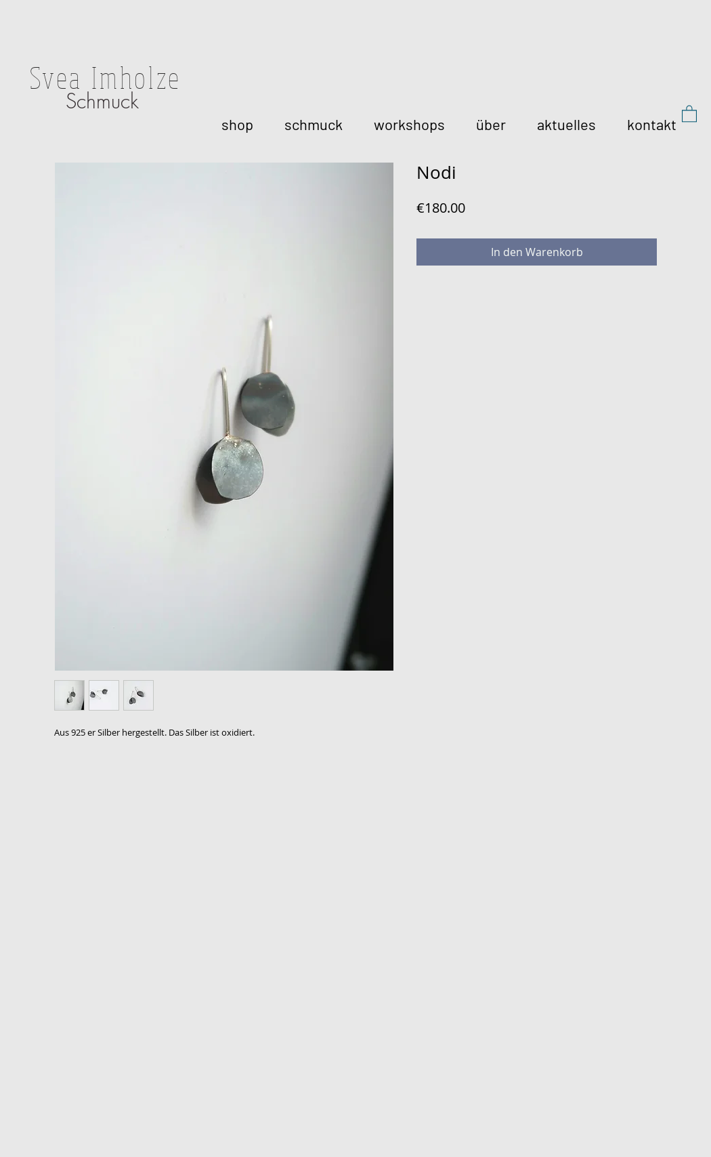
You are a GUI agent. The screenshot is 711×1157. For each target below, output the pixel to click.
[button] (689, 113)
